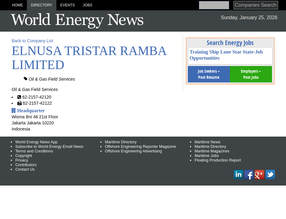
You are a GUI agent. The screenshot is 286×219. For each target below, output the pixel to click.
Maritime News (207, 142)
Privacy (21, 160)
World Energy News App (36, 142)
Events (67, 5)
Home (17, 5)
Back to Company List (32, 40)
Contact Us (24, 169)
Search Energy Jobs (230, 43)
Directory (41, 5)
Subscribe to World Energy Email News (49, 146)
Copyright (23, 155)
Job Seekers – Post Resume (209, 74)
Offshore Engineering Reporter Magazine (140, 146)
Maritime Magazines (212, 151)
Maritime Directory (121, 142)
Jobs (87, 5)
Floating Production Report (218, 160)
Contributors (26, 164)
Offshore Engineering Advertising (133, 151)
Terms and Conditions (34, 151)
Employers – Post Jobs (251, 74)
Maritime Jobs (207, 155)
